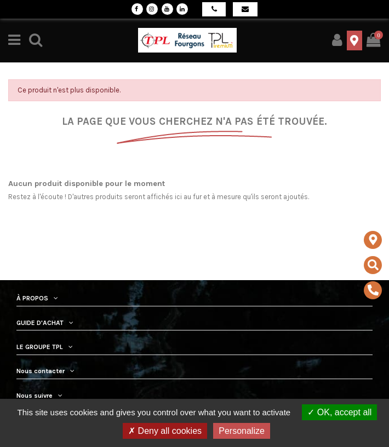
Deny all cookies (165, 431)
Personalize (242, 431)
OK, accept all (339, 412)
